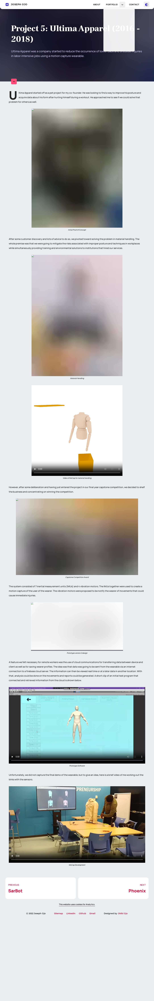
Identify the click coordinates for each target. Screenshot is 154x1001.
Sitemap (58, 995)
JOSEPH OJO (16, 4)
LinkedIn (70, 995)
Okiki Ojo (123, 995)
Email (92, 995)
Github (82, 995)
